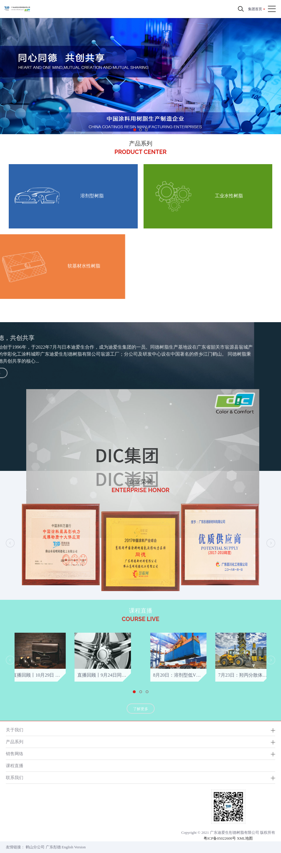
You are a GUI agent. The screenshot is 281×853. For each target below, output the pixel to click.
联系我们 (14, 777)
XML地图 (245, 838)
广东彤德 (53, 847)
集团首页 (255, 9)
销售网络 (14, 753)
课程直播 (14, 765)
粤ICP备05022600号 (220, 838)
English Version (74, 847)
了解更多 (140, 717)
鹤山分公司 (35, 847)
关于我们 (14, 729)
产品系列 (14, 741)
